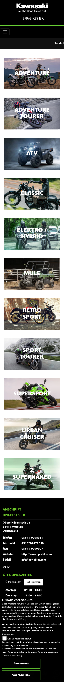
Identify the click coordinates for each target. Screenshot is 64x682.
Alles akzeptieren (21, 675)
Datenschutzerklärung (16, 619)
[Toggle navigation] (5, 31)
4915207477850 (33, 543)
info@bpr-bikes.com (34, 560)
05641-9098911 (32, 538)
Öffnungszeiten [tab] (13, 582)
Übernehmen (21, 664)
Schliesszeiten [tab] (34, 582)
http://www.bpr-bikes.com (38, 554)
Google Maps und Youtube (20, 639)
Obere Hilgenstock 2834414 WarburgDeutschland (16, 526)
